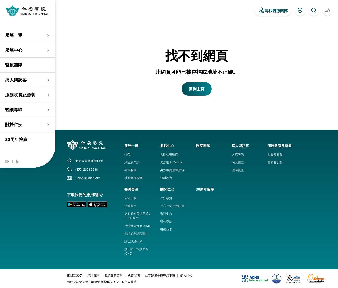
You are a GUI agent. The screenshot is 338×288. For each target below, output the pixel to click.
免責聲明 (134, 275)
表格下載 (130, 198)
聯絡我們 (166, 229)
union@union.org (87, 178)
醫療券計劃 (275, 162)
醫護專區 (13, 109)
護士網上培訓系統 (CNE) (136, 251)
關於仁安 (13, 124)
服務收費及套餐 (20, 95)
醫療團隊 (13, 65)
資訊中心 (166, 214)
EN (7, 161)
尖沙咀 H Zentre (171, 162)
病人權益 (238, 162)
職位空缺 (166, 221)
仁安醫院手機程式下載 (160, 275)
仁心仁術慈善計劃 (172, 206)
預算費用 (130, 206)
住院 (127, 154)
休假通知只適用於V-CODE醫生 (137, 216)
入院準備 (238, 154)
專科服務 (130, 170)
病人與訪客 (16, 80)
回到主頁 (196, 89)
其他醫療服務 (133, 178)
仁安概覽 (166, 198)
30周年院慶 (16, 139)
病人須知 (186, 275)
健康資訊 (238, 170)
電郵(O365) (74, 275)
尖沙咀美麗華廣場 (172, 170)
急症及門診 (131, 162)
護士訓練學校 (133, 241)
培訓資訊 (93, 275)
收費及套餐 (275, 154)
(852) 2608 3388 (86, 169)
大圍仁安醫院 (169, 154)
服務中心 (13, 50)
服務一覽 (13, 35)
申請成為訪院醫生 (136, 233)
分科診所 (166, 178)
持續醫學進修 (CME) (137, 226)
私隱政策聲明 (114, 275)
